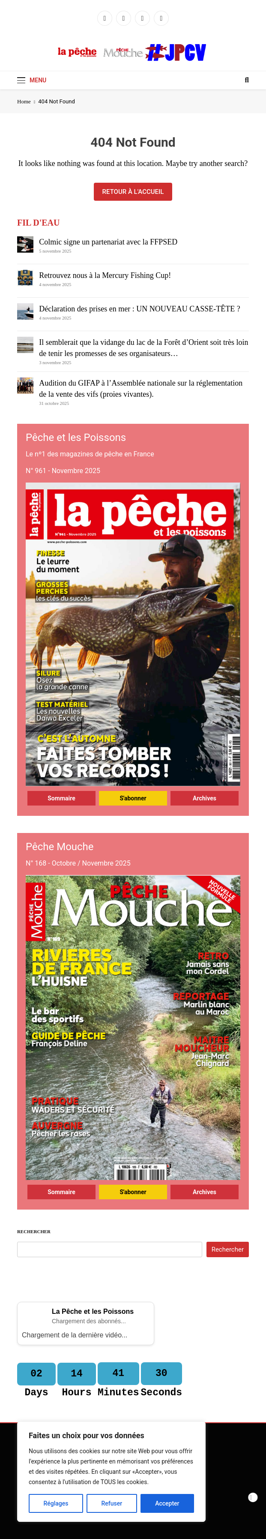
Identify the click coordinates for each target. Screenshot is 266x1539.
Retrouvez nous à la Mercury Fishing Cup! (105, 275)
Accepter (167, 1503)
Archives (204, 798)
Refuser (111, 1503)
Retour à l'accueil (133, 192)
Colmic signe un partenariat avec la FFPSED (108, 242)
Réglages (55, 1503)
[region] (111, 1471)
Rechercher (34, 1231)
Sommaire (61, 798)
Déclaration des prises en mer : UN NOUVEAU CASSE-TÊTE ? (139, 309)
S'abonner (133, 798)
